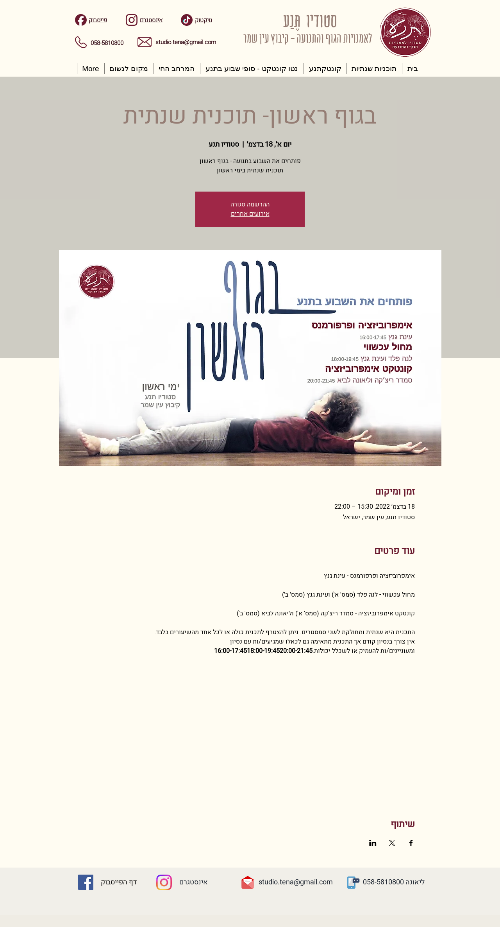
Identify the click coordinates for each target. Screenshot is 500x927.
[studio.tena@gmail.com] (296, 882)
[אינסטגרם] (193, 882)
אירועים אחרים (250, 214)
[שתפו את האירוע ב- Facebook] (411, 843)
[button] (374, 68)
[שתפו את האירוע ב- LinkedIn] (373, 843)
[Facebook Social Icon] (85, 882)
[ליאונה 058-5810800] (394, 882)
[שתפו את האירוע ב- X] (392, 843)
